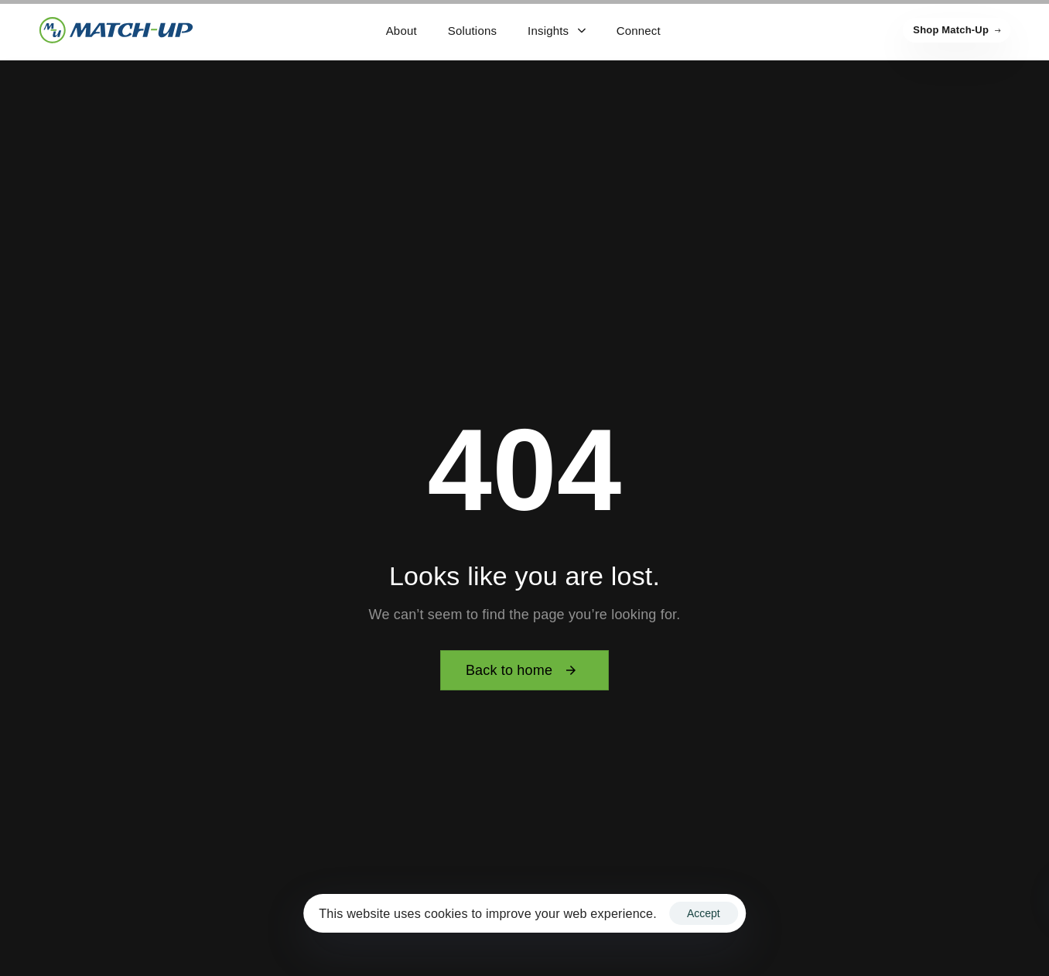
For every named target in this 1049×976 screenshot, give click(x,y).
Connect (639, 30)
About (401, 30)
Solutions (472, 30)
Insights (557, 30)
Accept (703, 913)
